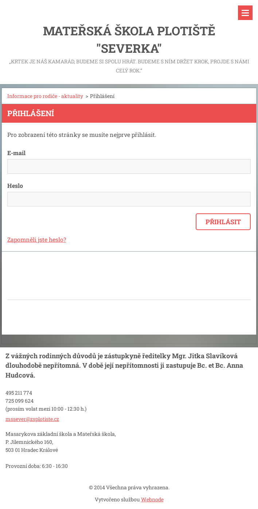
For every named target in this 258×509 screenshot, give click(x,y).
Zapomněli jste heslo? (36, 239)
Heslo (15, 185)
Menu (245, 12)
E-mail (16, 153)
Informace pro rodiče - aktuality (45, 95)
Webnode (152, 499)
